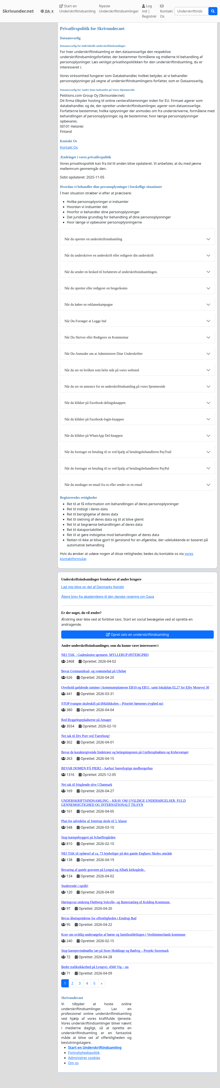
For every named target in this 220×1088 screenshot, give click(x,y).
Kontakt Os (166, 11)
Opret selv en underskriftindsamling (137, 634)
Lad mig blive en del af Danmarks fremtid (92, 587)
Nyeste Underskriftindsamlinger (119, 9)
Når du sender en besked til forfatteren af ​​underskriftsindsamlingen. (110, 272)
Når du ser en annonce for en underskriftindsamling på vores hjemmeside (114, 386)
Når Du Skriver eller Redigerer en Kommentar (96, 337)
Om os (73, 1063)
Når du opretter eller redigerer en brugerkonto (95, 288)
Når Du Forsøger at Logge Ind (85, 321)
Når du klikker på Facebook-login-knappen (94, 419)
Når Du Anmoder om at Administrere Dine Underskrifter (103, 353)
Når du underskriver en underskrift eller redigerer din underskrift (109, 255)
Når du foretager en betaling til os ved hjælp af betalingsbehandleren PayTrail (117, 452)
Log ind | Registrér (149, 11)
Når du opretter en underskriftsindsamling (93, 239)
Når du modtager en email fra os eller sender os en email (103, 485)
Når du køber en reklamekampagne (88, 304)
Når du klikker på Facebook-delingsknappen (94, 403)
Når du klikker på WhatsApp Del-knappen (93, 435)
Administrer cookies (84, 1057)
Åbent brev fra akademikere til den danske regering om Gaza (107, 596)
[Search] (191, 11)
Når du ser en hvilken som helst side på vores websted (101, 370)
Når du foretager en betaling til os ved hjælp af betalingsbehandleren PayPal (116, 468)
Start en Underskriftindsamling (77, 9)
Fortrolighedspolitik (84, 1052)
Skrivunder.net (18, 11)
